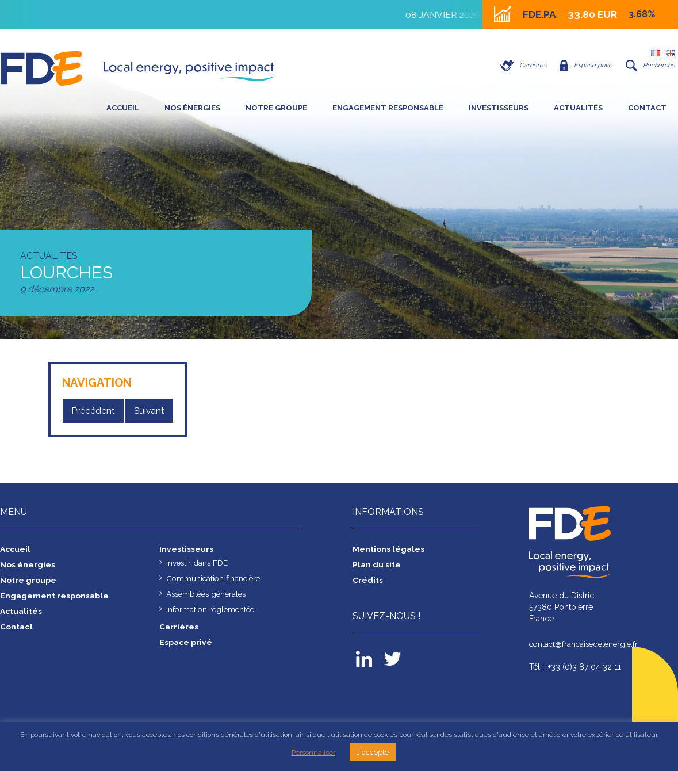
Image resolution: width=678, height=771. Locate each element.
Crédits (368, 580)
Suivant (148, 410)
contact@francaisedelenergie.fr (586, 643)
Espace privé (582, 65)
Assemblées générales (208, 593)
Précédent (93, 410)
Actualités (578, 108)
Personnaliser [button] (313, 753)
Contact (647, 108)
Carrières (516, 65)
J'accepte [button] (373, 752)
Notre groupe (276, 108)
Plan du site (377, 564)
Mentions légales (388, 549)
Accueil (122, 108)
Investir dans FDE (197, 562)
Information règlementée (212, 609)
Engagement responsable (387, 108)
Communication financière (214, 578)
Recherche (649, 65)
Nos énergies (192, 108)
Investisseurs (498, 108)
